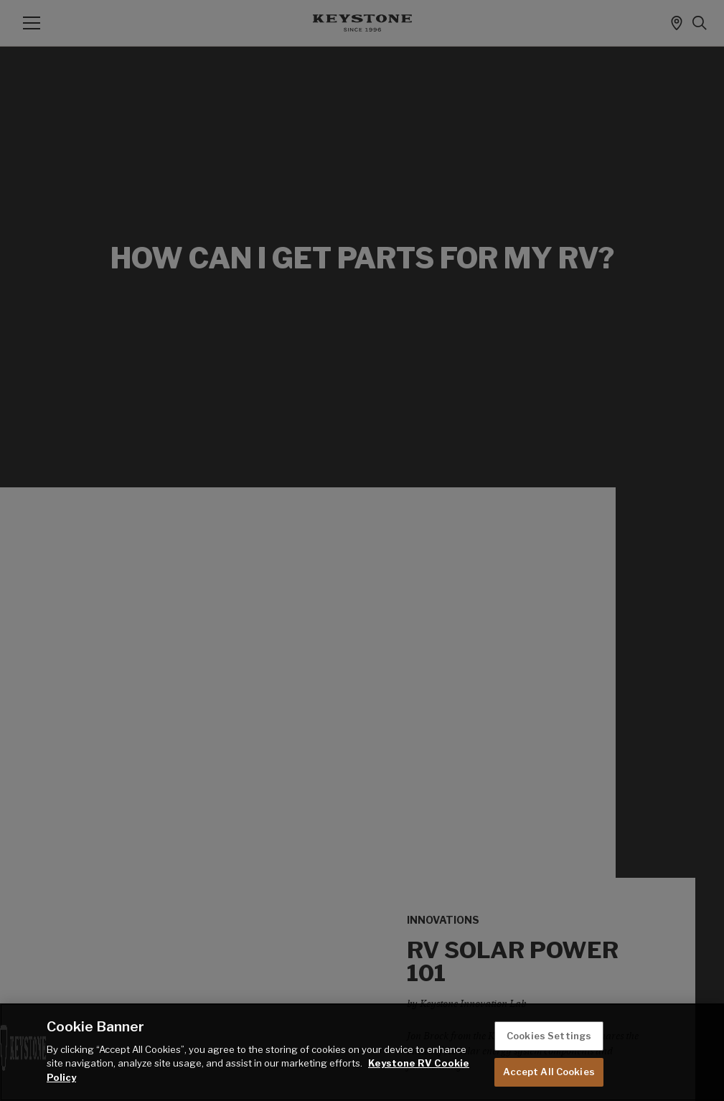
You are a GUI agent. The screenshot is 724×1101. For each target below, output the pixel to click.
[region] (362, 1052)
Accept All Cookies (548, 1071)
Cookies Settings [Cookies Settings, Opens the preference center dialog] (549, 1035)
